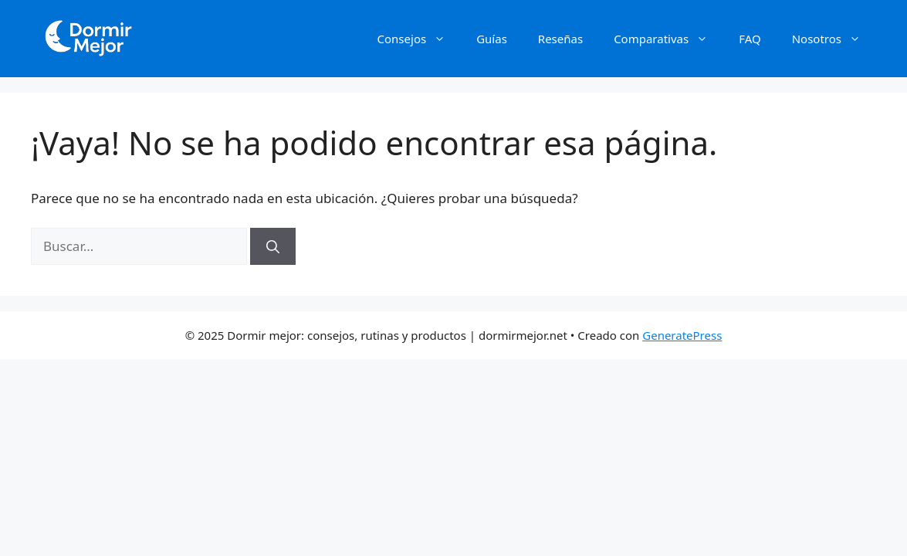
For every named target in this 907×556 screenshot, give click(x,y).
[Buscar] (273, 246)
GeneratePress (682, 335)
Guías (491, 38)
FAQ (750, 38)
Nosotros (834, 38)
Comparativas (668, 38)
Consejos (419, 38)
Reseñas (560, 38)
